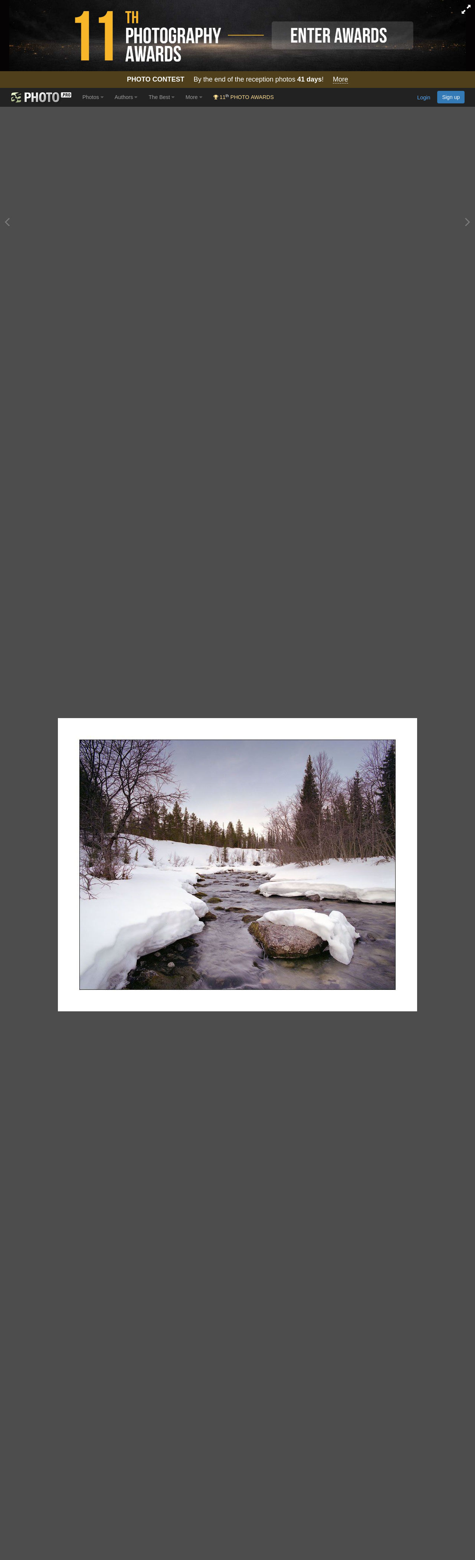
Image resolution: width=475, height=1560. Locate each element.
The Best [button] (161, 97)
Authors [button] (126, 97)
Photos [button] (93, 97)
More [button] (194, 97)
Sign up (451, 97)
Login (423, 97)
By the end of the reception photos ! (237, 79)
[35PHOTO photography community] (40, 97)
